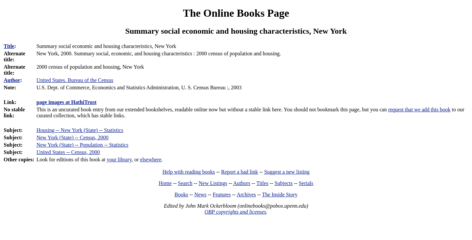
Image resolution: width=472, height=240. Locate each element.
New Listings (213, 183)
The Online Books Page (236, 13)
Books (181, 194)
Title (9, 46)
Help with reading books (188, 172)
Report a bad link (239, 172)
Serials (306, 183)
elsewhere (150, 159)
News (200, 194)
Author (12, 80)
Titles (262, 183)
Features (222, 194)
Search (185, 183)
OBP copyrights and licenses (235, 212)
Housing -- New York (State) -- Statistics (79, 130)
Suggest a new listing (287, 172)
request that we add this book (419, 109)
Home (165, 183)
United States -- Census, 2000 (68, 152)
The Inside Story (280, 194)
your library (119, 159)
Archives (246, 194)
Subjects (284, 183)
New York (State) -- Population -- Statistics (82, 145)
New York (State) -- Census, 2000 (72, 137)
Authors (241, 183)
